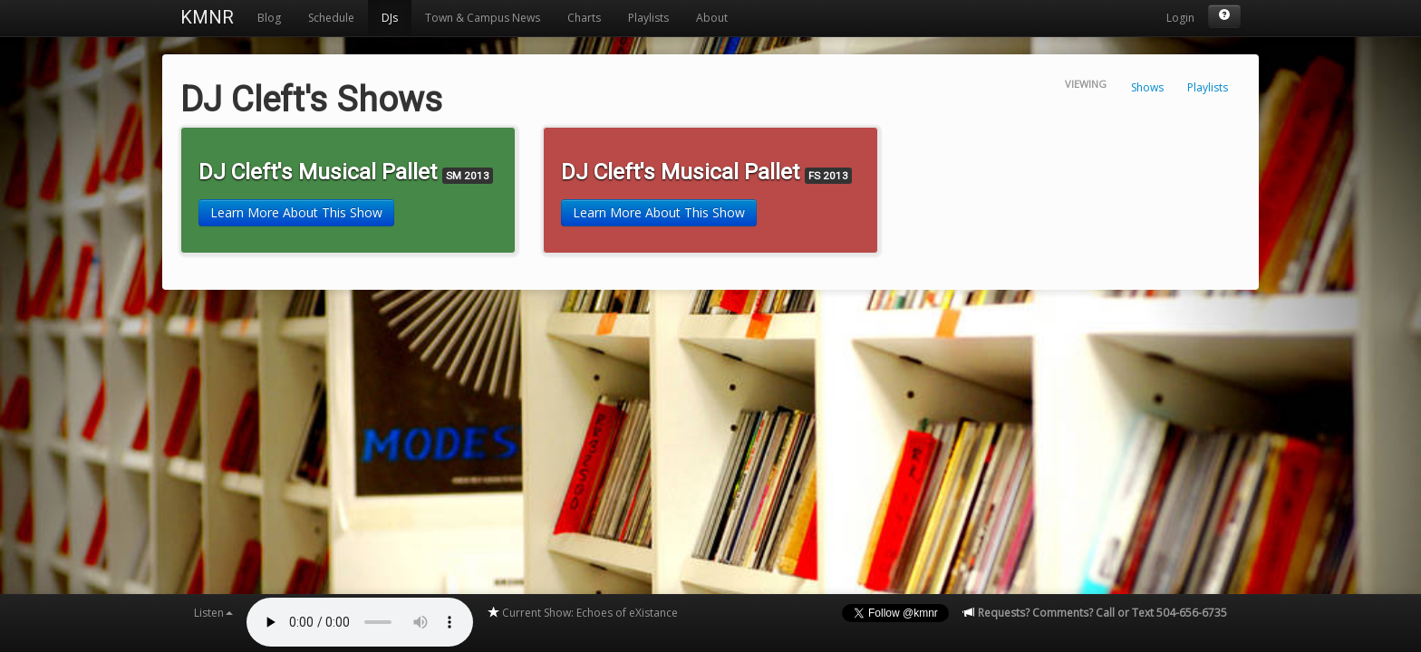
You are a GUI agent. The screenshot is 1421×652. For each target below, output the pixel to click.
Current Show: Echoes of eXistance (582, 612)
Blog (269, 17)
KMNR (207, 17)
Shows (1147, 87)
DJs (390, 17)
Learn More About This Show (296, 212)
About (712, 17)
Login (1180, 17)
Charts (584, 17)
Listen (213, 612)
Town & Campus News (482, 17)
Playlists (648, 17)
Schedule (331, 17)
